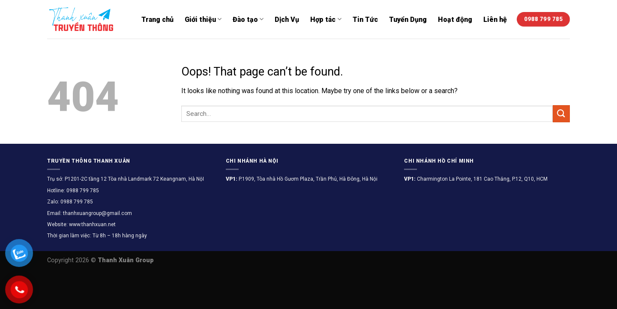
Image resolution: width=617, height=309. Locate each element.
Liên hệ (495, 19)
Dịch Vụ (287, 19)
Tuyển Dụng (408, 19)
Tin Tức (365, 19)
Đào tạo (248, 19)
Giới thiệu (203, 19)
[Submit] (561, 113)
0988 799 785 (82, 191)
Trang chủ (157, 19)
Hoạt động (455, 19)
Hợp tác (325, 19)
